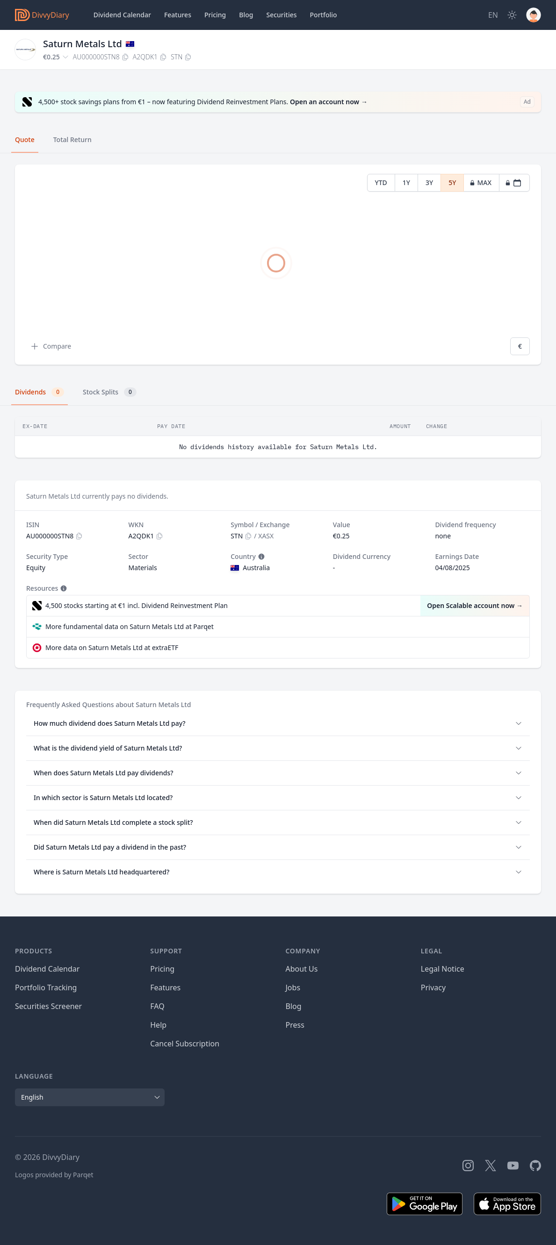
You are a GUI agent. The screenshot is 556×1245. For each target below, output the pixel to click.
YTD (381, 182)
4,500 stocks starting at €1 (136, 605)
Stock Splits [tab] (110, 392)
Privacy (433, 987)
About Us (302, 969)
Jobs (293, 987)
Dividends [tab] (39, 392)
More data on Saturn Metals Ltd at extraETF (111, 647)
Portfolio (323, 14)
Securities (281, 14)
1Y (406, 182)
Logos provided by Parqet (54, 1174)
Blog (294, 1006)
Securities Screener (48, 1006)
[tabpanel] (278, 265)
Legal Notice (442, 969)
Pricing (215, 14)
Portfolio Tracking (46, 987)
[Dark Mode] (512, 15)
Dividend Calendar (122, 14)
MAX (480, 182)
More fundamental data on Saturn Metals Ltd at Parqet (129, 626)
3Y (429, 182)
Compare (50, 346)
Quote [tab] (25, 139)
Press (295, 1025)
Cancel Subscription (184, 1043)
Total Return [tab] (72, 139)
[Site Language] (493, 14)
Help (158, 1025)
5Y (452, 182)
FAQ (157, 1006)
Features (177, 14)
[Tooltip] (260, 556)
